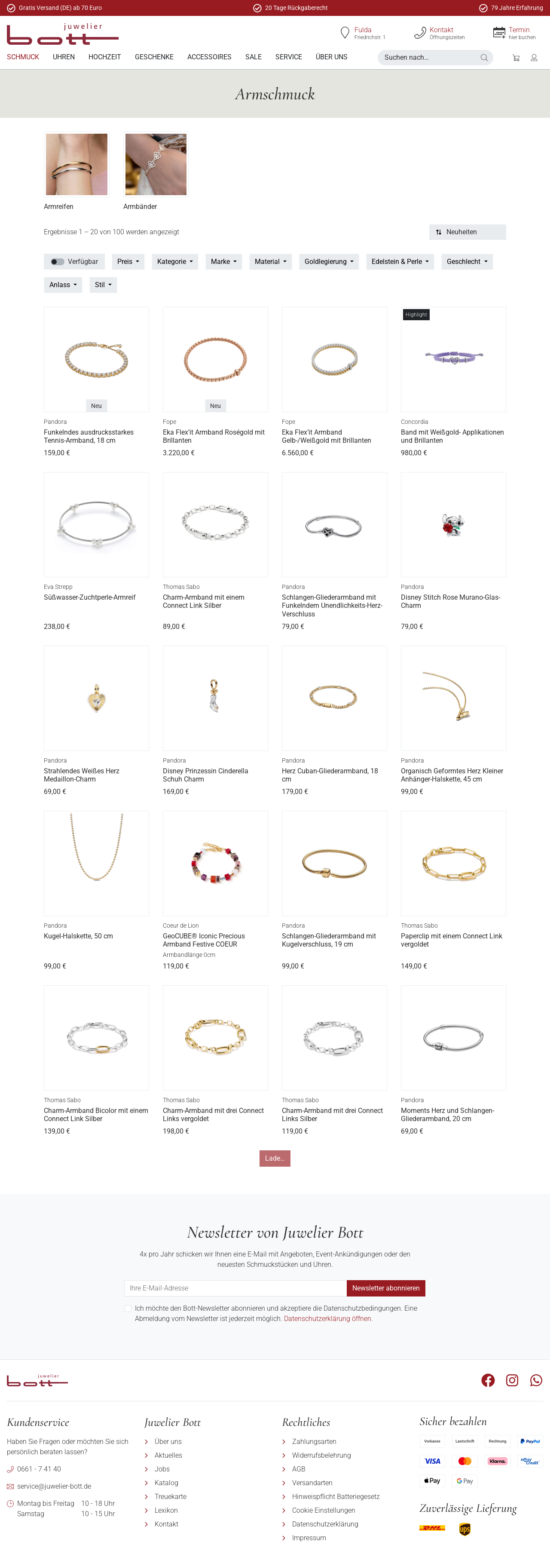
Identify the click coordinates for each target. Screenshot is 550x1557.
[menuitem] (23, 57)
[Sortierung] (467, 232)
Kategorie (172, 261)
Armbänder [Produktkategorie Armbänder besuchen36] (140, 206)
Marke (221, 261)
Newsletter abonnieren (386, 1288)
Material (268, 261)
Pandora (55, 421)
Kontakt (441, 30)
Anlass (60, 285)
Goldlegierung (326, 261)
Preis (125, 261)
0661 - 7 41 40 (39, 1469)
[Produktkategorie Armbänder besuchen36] (156, 164)
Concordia (414, 421)
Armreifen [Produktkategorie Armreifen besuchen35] (58, 206)
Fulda (363, 30)
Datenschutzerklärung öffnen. (328, 1319)
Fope (169, 421)
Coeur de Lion (181, 925)
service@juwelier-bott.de (54, 1486)
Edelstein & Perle (398, 261)
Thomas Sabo (181, 586)
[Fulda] (345, 33)
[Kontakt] (420, 33)
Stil (101, 285)
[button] (484, 57)
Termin (519, 30)
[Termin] (499, 33)
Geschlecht (464, 261)
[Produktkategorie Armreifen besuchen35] (77, 164)
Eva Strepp (58, 586)
